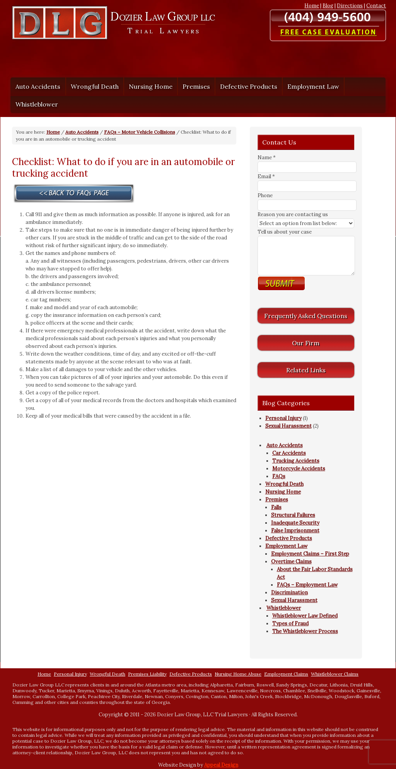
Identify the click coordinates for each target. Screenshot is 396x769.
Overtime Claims (291, 561)
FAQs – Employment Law (307, 584)
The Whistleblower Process (305, 631)
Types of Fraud (290, 623)
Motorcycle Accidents (298, 468)
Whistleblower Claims (334, 674)
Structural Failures (293, 515)
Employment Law (311, 86)
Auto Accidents (36, 86)
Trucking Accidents (295, 461)
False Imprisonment (295, 530)
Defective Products (248, 86)
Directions (350, 5)
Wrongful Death (95, 86)
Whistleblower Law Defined (305, 615)
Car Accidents (289, 453)
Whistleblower (35, 104)
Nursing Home (150, 86)
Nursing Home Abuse (238, 674)
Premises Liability (147, 674)
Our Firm (305, 343)
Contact (376, 5)
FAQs (278, 476)
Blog (328, 5)
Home (311, 5)
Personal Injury (283, 418)
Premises (194, 86)
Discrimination (289, 592)
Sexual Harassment (288, 426)
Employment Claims (286, 674)
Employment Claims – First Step (310, 554)
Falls (276, 507)
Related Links (306, 370)
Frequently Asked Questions (305, 316)
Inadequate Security (295, 523)
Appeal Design (221, 765)
